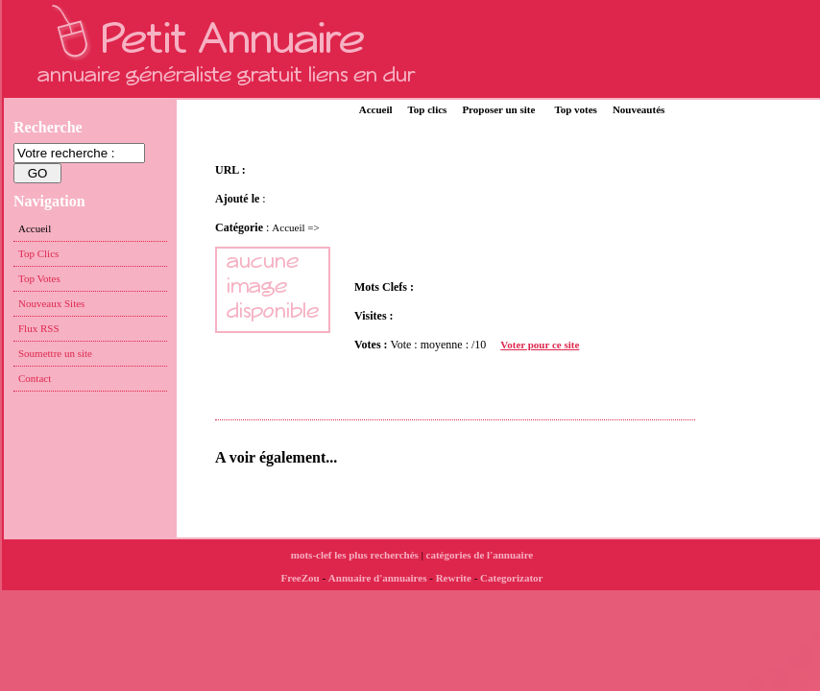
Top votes (575, 109)
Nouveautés (638, 109)
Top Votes (39, 278)
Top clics (427, 109)
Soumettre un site (55, 353)
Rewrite (453, 578)
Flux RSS (39, 328)
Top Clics (38, 253)
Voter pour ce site (539, 344)
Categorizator (511, 578)
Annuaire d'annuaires (377, 578)
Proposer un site (498, 109)
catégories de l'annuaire (480, 554)
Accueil (376, 109)
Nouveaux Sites (51, 303)
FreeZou (300, 578)
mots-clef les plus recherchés (355, 554)
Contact (34, 378)
